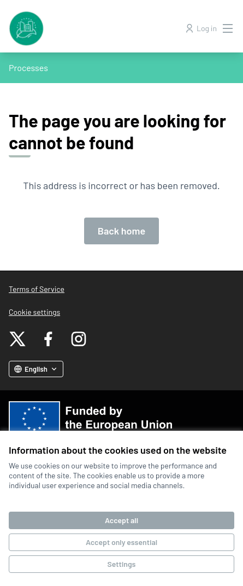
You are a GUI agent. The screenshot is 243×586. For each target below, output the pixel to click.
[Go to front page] (92, 28)
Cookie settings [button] (34, 312)
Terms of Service (36, 289)
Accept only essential (121, 542)
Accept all (121, 520)
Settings (122, 564)
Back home (121, 231)
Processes (28, 67)
